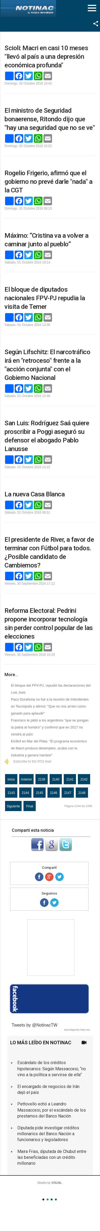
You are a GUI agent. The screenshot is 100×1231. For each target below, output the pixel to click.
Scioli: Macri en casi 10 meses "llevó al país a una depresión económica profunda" (46, 56)
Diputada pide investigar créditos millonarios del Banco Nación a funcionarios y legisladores (48, 1133)
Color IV (56, 1199)
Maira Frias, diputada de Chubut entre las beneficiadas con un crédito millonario (51, 1157)
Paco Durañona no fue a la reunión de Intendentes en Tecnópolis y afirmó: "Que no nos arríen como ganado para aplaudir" (50, 706)
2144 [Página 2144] (25, 793)
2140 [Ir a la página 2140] (55, 779)
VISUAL (56, 1182)
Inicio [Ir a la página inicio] (11, 779)
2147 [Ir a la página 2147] (67, 793)
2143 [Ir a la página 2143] (11, 793)
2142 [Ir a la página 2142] (84, 779)
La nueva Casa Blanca (35, 494)
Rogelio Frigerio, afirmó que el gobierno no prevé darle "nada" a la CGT (48, 181)
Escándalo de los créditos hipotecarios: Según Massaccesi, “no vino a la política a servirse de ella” (51, 1068)
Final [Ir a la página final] (29, 806)
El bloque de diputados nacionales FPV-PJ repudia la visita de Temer (45, 298)
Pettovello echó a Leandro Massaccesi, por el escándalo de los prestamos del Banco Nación (51, 1110)
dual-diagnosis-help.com (77, 1029)
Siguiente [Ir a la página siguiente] (13, 806)
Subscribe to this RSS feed (32, 761)
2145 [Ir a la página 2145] (39, 793)
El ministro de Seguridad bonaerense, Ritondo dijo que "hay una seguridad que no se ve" (50, 119)
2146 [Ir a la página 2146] (53, 793)
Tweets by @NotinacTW (35, 1025)
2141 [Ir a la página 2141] (70, 779)
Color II (48, 1199)
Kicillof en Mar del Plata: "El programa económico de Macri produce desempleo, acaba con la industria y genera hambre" (49, 748)
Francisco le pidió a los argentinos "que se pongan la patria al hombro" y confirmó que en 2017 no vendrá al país (50, 727)
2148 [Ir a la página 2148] (82, 793)
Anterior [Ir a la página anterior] (26, 779)
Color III (52, 1199)
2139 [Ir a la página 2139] (41, 779)
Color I (43, 1199)
